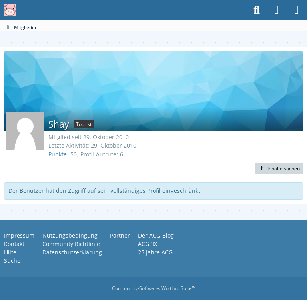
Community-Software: (153, 288)
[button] (279, 169)
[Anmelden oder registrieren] (277, 10)
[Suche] (257, 10)
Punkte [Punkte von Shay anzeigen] (57, 154)
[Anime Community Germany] (10, 10)
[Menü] (297, 10)
